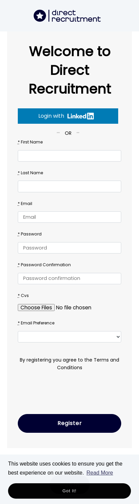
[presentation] (69, 396)
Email (25, 203)
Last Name (30, 173)
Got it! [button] (69, 490)
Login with (66, 116)
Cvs (23, 295)
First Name (30, 142)
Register (69, 423)
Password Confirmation (44, 265)
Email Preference (36, 323)
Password (30, 234)
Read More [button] (100, 473)
